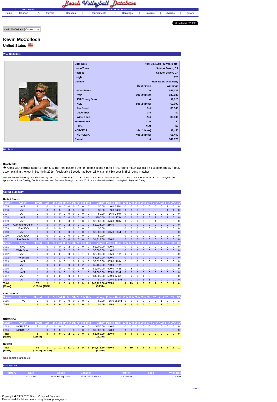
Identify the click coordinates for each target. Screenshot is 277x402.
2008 (6, 217)
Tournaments (99, 13)
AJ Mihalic (127, 376)
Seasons (71, 13)
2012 (6, 254)
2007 (6, 213)
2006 (6, 210)
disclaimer (22, 399)
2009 (6, 221)
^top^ (196, 388)
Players (50, 13)
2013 (6, 261)
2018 (6, 279)
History (190, 13)
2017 (6, 275)
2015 (6, 268)
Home (8, 13)
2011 (6, 239)
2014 (6, 265)
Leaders (150, 13)
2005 (6, 206)
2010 (6, 232)
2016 (6, 272)
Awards (170, 13)
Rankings (127, 13)
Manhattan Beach (91, 376)
